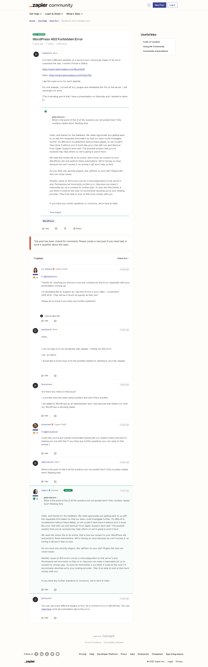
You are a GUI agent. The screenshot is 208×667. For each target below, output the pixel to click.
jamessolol (46, 598)
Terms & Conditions (93, 642)
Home (32, 21)
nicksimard (46, 424)
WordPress (48, 221)
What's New (74, 13)
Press (124, 654)
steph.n (44, 490)
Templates (157, 654)
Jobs (132, 654)
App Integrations (174, 654)
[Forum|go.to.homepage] (51, 5)
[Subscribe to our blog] (47, 654)
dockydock (46, 329)
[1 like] (50, 316)
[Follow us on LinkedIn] (42, 654)
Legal (170, 661)
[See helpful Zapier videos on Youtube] (58, 654)
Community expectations (155, 51)
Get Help (35, 13)
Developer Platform (107, 654)
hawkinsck (47, 53)
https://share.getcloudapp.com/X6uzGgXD (63, 69)
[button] (159, 5)
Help (91, 654)
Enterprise (143, 654)
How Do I (54, 21)
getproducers (47, 462)
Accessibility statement (114, 642)
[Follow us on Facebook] (36, 654)
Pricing (82, 654)
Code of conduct (151, 42)
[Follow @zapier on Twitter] (52, 654)
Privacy (179, 661)
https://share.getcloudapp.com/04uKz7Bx (70, 75)
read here (46, 609)
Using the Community (153, 46)
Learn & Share (54, 13)
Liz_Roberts (46, 269)
